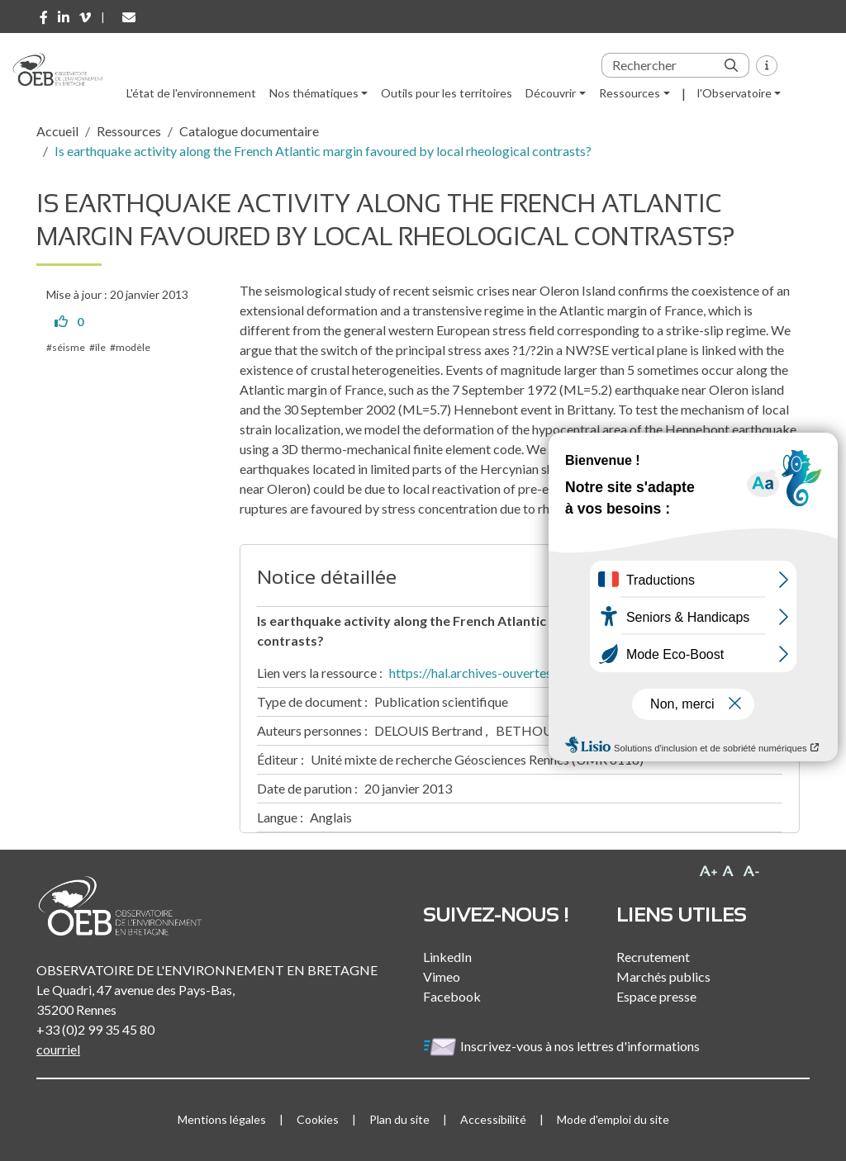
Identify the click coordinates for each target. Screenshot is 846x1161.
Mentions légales (222, 1119)
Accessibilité (493, 1119)
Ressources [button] (629, 93)
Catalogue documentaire (249, 131)
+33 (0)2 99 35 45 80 (95, 1029)
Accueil (57, 131)
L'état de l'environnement (191, 93)
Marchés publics (663, 976)
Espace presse (656, 996)
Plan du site (399, 1119)
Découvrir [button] (550, 93)
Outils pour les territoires (446, 93)
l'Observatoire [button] (734, 93)
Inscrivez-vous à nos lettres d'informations (562, 1046)
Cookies (318, 1119)
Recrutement (653, 956)
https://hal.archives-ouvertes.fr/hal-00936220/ (522, 672)
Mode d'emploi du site (613, 1119)
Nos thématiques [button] (314, 93)
